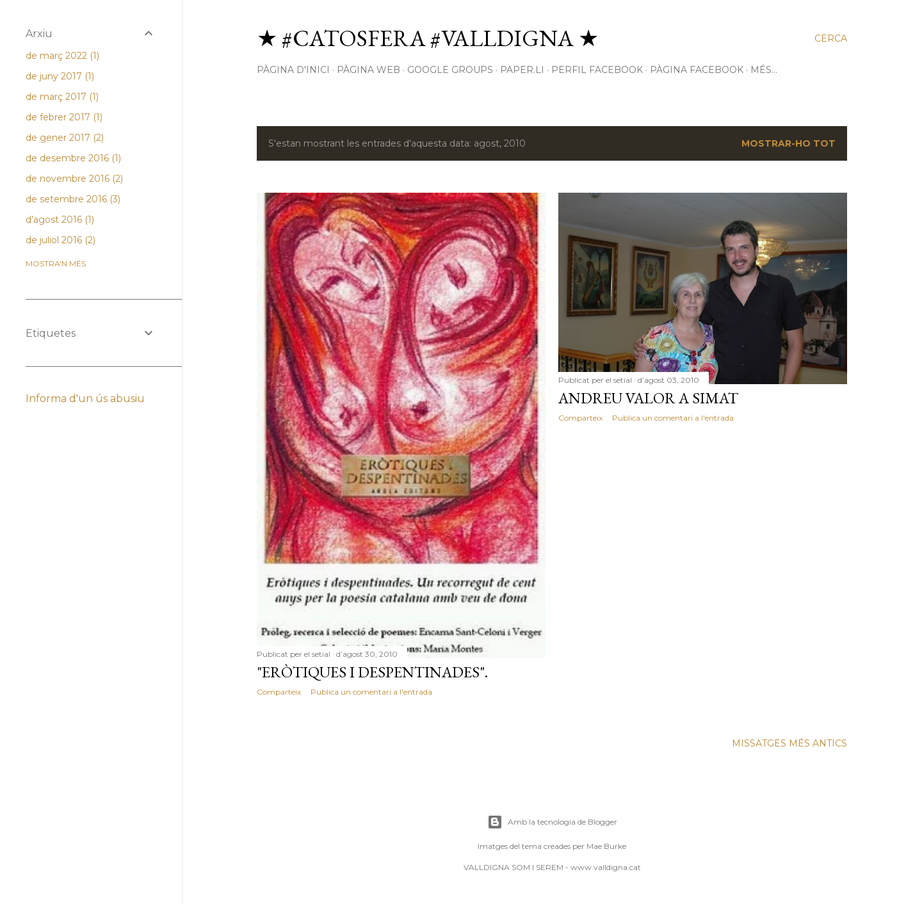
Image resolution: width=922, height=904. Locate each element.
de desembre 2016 (73, 158)
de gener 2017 (65, 137)
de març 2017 (62, 96)
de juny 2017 (60, 76)
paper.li (522, 70)
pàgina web (368, 70)
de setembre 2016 (73, 199)
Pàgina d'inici (293, 70)
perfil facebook (597, 70)
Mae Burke (606, 846)
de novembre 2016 (74, 178)
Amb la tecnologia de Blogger (552, 822)
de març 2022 (62, 55)
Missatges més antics (789, 743)
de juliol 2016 (60, 240)
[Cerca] (830, 38)
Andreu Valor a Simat (648, 398)
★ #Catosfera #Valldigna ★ (428, 38)
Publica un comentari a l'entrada (371, 692)
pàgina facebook (696, 70)
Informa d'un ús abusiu (85, 398)
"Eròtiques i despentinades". (372, 672)
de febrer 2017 (64, 117)
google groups (450, 70)
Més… (763, 70)
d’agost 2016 (60, 219)
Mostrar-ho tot (788, 143)
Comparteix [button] (279, 692)
